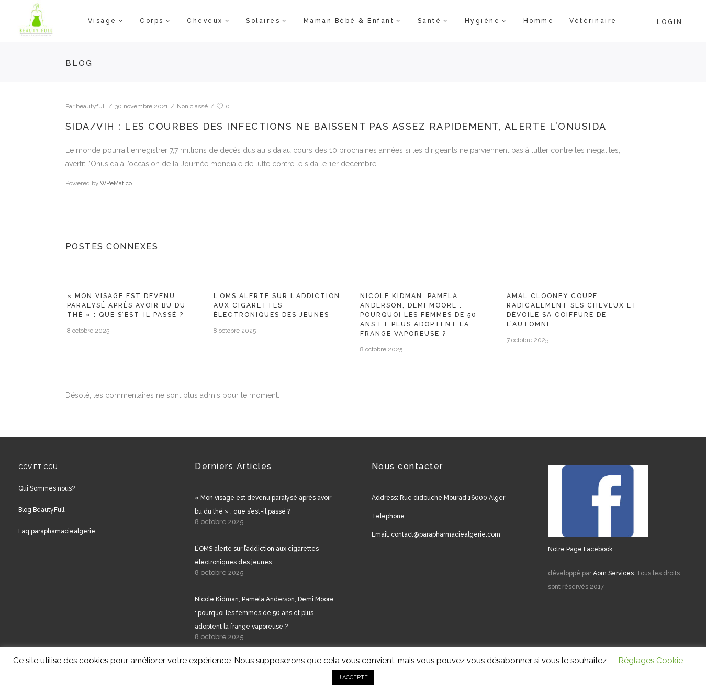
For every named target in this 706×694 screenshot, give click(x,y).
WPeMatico (116, 183)
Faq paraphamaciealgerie (56, 531)
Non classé (192, 106)
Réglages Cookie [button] (651, 660)
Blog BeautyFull (41, 510)
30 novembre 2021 (141, 106)
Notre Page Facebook (580, 549)
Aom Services (613, 573)
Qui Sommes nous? (46, 488)
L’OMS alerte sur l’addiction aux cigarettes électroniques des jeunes (277, 305)
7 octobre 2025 (527, 340)
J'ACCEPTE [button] (353, 677)
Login (670, 22)
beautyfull (91, 106)
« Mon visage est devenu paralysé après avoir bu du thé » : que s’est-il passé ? (126, 305)
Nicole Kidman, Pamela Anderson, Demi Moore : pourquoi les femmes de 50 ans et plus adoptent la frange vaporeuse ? (418, 314)
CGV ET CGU (38, 467)
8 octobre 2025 (88, 330)
